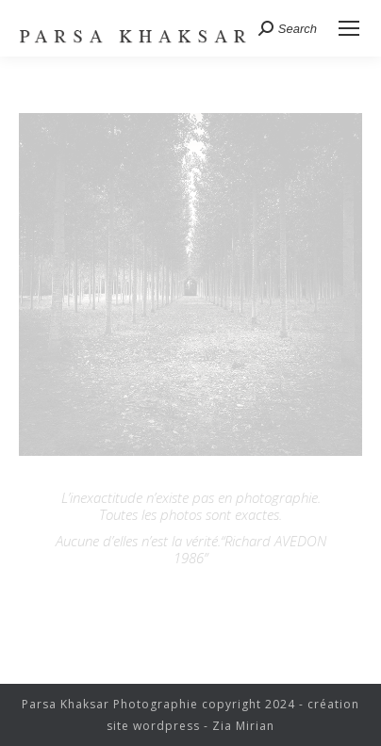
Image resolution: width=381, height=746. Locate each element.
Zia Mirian (243, 726)
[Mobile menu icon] (349, 28)
